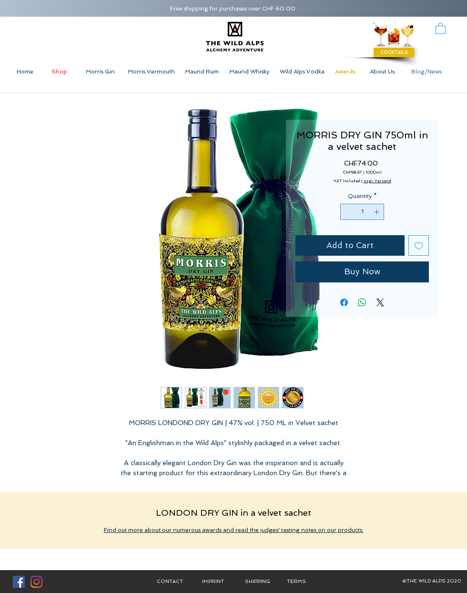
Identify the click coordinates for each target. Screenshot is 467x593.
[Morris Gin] (100, 71)
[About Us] (382, 71)
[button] (441, 28)
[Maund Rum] (202, 71)
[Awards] (344, 71)
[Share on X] (380, 302)
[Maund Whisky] (249, 71)
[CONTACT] (169, 582)
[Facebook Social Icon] (19, 582)
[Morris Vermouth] (151, 71)
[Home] (25, 71)
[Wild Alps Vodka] (302, 71)
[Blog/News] (426, 71)
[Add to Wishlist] (418, 245)
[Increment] (377, 211)
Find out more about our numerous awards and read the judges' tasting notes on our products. (234, 530)
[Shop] (59, 71)
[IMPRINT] (213, 582)
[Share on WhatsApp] (362, 302)
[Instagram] (36, 582)
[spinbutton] (362, 211)
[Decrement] (347, 211)
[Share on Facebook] (344, 302)
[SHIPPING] (257, 582)
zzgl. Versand (377, 180)
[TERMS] (296, 582)
